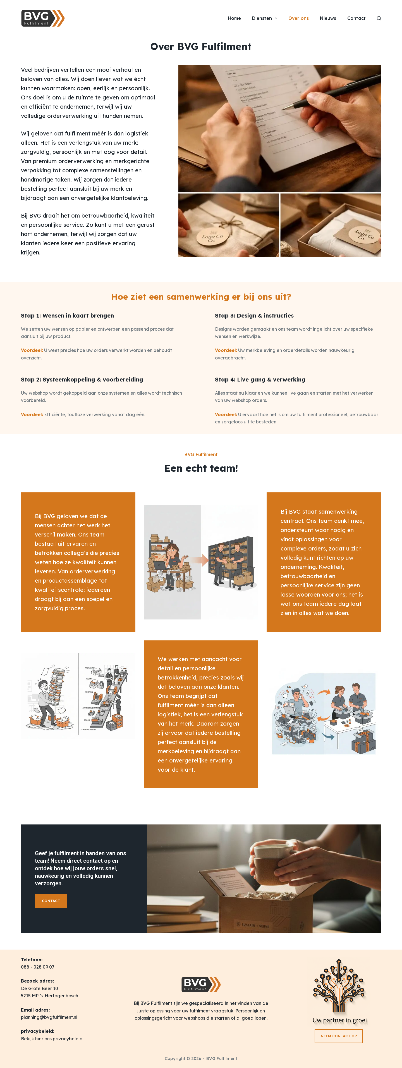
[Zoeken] (379, 18)
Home (234, 18)
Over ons (298, 18)
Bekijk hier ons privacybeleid (52, 1038)
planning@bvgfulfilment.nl (49, 1017)
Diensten (265, 18)
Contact (356, 18)
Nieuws (328, 18)
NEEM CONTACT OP (339, 1036)
